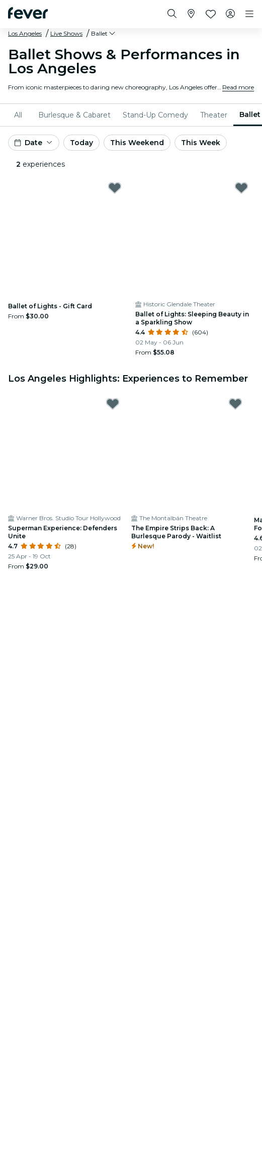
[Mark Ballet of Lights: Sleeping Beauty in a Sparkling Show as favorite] (241, 187)
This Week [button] (200, 142)
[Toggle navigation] (249, 14)
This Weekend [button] (137, 142)
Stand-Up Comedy (155, 115)
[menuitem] (20, 115)
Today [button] (81, 142)
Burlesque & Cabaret (74, 115)
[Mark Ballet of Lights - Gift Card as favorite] (114, 187)
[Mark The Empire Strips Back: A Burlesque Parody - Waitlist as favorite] (235, 403)
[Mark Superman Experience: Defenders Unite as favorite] (112, 403)
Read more (238, 87)
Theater (213, 115)
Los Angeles (25, 33)
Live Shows (66, 33)
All (18, 115)
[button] (104, 33)
